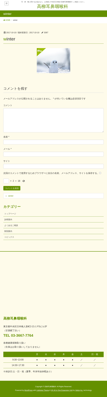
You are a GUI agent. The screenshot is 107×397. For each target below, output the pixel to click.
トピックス (9, 237)
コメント (7, 105)
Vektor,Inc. (79, 390)
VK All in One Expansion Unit (62, 390)
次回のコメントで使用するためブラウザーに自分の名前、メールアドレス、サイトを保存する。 (51, 173)
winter (10, 196)
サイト (6, 161)
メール (7, 149)
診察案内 (8, 219)
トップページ (10, 214)
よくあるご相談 (11, 225)
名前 (6, 137)
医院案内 (8, 231)
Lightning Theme (43, 390)
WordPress (28, 390)
